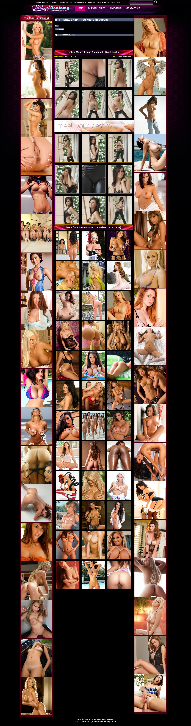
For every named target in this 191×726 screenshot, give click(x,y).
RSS (114, 721)
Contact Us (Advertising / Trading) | (96, 721)
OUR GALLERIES (96, 8)
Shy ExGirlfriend (113, 2)
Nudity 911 (92, 2)
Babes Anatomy (80, 2)
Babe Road (102, 2)
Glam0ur (55, 2)
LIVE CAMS (115, 8)
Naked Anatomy (66, 2)
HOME (80, 8)
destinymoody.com (124, 56)
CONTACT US (133, 8)
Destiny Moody (70, 56)
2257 (77, 721)
